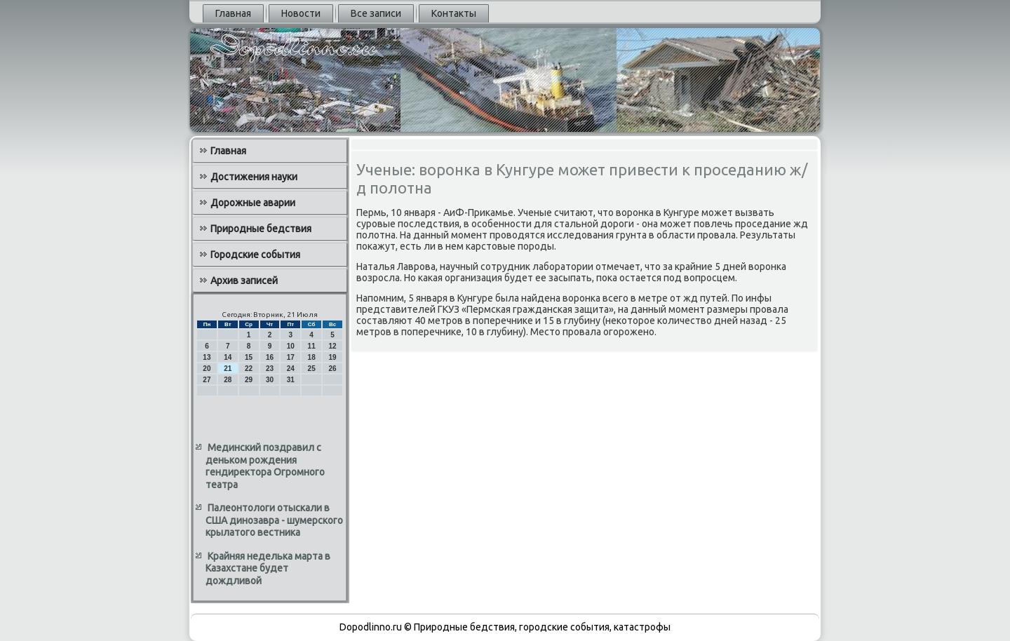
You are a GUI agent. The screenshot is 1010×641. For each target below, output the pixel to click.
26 (332, 368)
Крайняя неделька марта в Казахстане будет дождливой (268, 568)
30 (270, 380)
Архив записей (244, 280)
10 (291, 346)
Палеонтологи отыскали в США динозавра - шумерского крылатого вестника (274, 520)
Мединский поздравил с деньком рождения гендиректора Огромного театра (265, 466)
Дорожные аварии (252, 202)
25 (312, 368)
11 (312, 346)
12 (332, 346)
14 (227, 357)
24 (291, 368)
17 (291, 357)
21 (227, 368)
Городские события (255, 254)
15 (248, 357)
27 (206, 380)
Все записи (376, 13)
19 (332, 357)
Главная (233, 13)
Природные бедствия (260, 228)
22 (248, 368)
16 (270, 357)
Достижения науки (253, 176)
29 (248, 380)
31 (291, 380)
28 (227, 380)
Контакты (453, 13)
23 (270, 368)
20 (206, 368)
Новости (301, 13)
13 (206, 357)
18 (312, 357)
